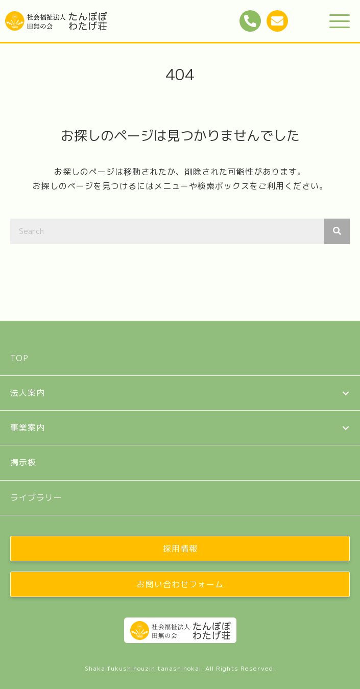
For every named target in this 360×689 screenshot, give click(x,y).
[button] (339, 21)
